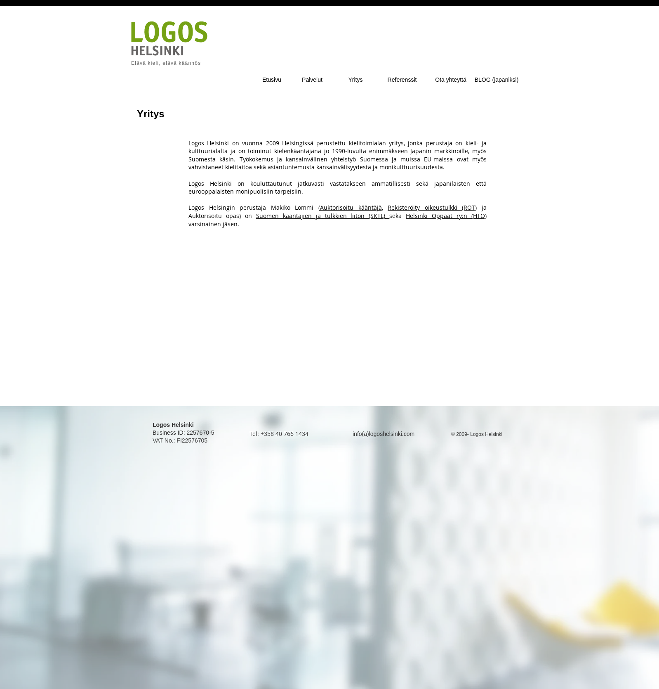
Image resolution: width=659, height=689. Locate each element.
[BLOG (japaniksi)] (496, 80)
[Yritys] (355, 80)
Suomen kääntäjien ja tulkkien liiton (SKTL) (323, 216)
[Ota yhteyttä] (450, 80)
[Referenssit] (402, 80)
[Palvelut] (312, 80)
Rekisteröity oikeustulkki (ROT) (432, 207)
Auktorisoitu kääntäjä (351, 207)
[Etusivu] (271, 80)
